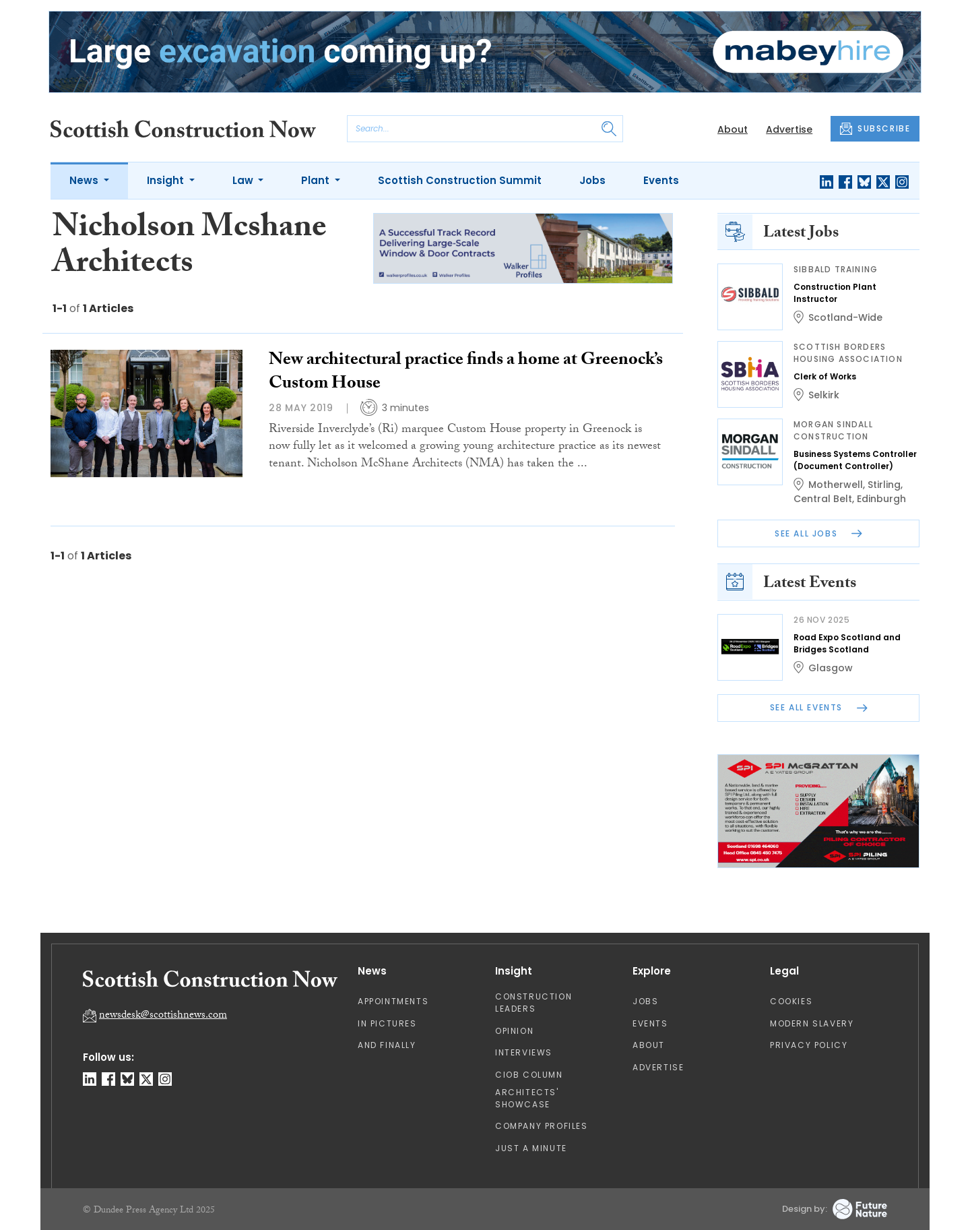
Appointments (393, 1001)
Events (661, 180)
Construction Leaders (533, 1002)
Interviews (523, 1052)
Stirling (884, 484)
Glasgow (830, 668)
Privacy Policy (808, 1045)
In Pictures (387, 1023)
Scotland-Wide (845, 317)
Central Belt (823, 498)
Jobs (592, 180)
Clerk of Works (825, 376)
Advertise (789, 129)
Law (244, 180)
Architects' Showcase (527, 1098)
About (732, 129)
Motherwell (835, 484)
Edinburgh (881, 498)
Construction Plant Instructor (835, 293)
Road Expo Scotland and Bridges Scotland (847, 643)
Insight (167, 180)
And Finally (387, 1045)
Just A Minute (531, 1148)
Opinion (514, 1031)
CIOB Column (529, 1074)
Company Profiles (541, 1126)
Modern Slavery (811, 1023)
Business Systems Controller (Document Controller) (855, 460)
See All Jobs (818, 533)
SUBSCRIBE (875, 129)
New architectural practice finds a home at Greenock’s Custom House (466, 373)
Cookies (791, 1001)
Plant (316, 180)
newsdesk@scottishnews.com (163, 1016)
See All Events (819, 707)
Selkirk (823, 395)
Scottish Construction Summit (460, 180)
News (85, 180)
